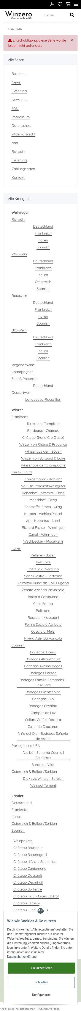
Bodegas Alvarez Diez (43, 659)
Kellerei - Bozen (43, 555)
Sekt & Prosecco (25, 378)
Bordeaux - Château (43, 430)
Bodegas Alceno (43, 652)
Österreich (43, 282)
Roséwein (19, 295)
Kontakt (18, 177)
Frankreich (43, 233)
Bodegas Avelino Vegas (43, 666)
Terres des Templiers (43, 423)
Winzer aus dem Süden (43, 451)
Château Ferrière (26, 903)
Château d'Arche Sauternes (34, 861)
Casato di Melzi (43, 631)
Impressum (21, 117)
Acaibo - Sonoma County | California (43, 755)
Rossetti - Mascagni (43, 617)
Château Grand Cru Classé (43, 437)
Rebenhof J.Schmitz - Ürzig (43, 493)
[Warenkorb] (67, 4)
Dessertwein (21, 392)
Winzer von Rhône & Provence (43, 444)
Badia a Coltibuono (43, 597)
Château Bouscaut (28, 847)
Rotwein (18, 151)
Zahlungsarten (23, 169)
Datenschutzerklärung (22, 956)
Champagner (22, 372)
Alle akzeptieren (41, 968)
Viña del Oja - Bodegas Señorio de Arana (43, 736)
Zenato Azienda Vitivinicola (43, 590)
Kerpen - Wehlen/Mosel (43, 513)
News (16, 82)
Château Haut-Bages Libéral (36, 896)
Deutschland (43, 226)
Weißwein (19, 254)
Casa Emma (43, 603)
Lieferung (19, 91)
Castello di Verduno (43, 569)
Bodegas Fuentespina (43, 692)
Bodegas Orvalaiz (43, 706)
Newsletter (20, 99)
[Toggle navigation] (76, 4)
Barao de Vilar (43, 764)
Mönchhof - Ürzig (43, 500)
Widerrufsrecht (23, 134)
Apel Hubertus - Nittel (43, 520)
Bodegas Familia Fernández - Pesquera (43, 682)
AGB (15, 108)
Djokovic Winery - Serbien (43, 778)
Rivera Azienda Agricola (43, 638)
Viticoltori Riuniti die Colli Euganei (43, 583)
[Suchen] (54, 15)
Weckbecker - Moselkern (43, 541)
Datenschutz (22, 125)
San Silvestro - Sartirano (43, 576)
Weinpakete (22, 841)
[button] (52, 4)
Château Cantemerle (29, 868)
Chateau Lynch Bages (30, 910)
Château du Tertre (27, 889)
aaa (15, 143)
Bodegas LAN (43, 699)
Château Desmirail (28, 882)
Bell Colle (43, 562)
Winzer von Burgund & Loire (43, 458)
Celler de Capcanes (43, 726)
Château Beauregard (30, 854)
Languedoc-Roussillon (43, 399)
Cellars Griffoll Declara (43, 719)
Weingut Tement (43, 785)
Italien (43, 240)
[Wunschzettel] (60, 4)
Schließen (41, 982)
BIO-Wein (19, 330)
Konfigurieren (41, 995)
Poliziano (43, 610)
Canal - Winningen (43, 534)
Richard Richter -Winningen (43, 527)
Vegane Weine (23, 365)
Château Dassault (27, 875)
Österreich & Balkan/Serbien (34, 771)
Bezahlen (19, 73)
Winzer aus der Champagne (43, 465)
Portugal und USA (26, 745)
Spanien (43, 247)
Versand (54, 1008)
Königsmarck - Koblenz (43, 479)
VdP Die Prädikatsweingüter (43, 486)
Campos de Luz (43, 712)
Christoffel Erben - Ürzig (43, 507)
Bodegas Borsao (43, 673)
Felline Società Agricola (43, 624)
